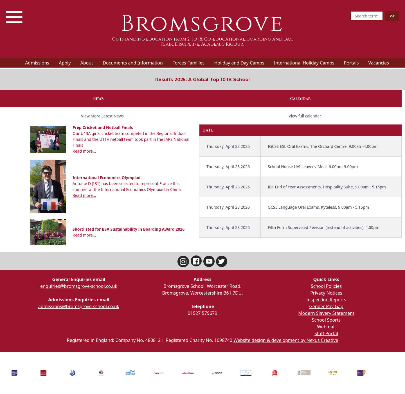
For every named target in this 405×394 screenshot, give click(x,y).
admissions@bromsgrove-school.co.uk (78, 306)
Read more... (84, 151)
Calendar (300, 98)
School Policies (326, 286)
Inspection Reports (326, 300)
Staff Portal (326, 333)
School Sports (326, 320)
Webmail (326, 327)
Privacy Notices (326, 293)
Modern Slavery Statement (326, 313)
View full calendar (305, 116)
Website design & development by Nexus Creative (285, 340)
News (98, 98)
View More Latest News (102, 116)
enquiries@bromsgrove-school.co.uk (78, 286)
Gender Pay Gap (326, 306)
